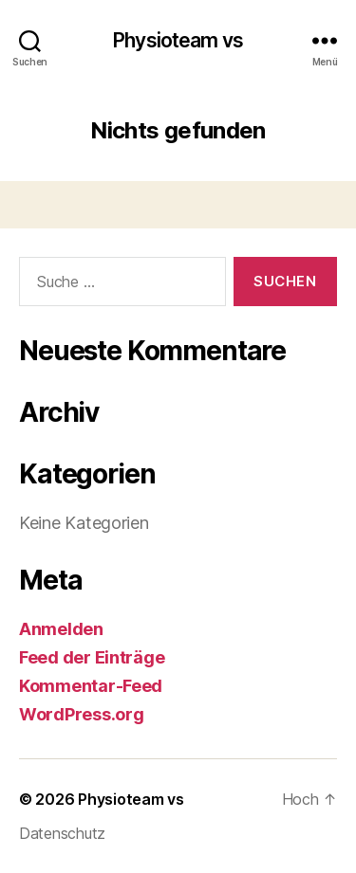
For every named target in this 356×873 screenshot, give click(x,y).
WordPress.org (81, 714)
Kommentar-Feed (90, 686)
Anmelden (61, 629)
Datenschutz (62, 833)
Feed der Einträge (91, 657)
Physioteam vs (178, 40)
